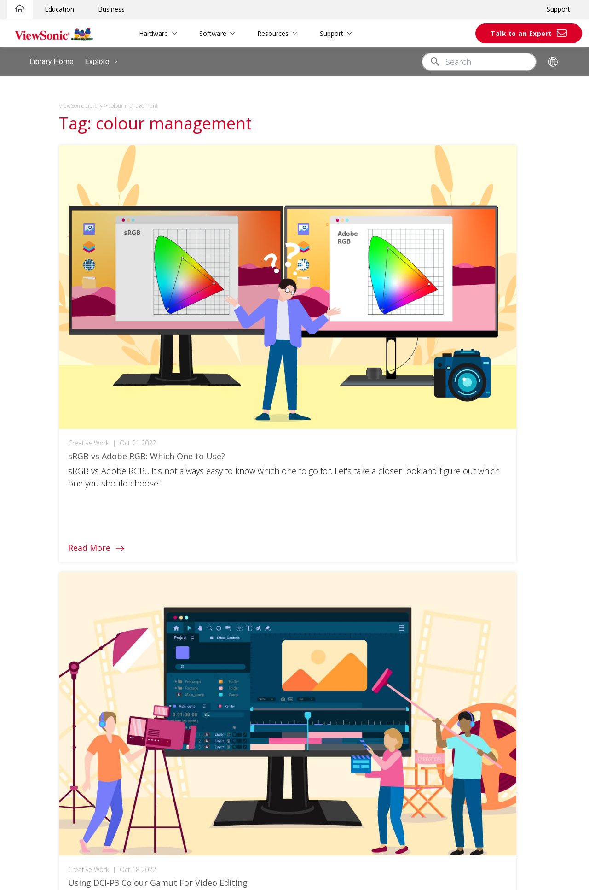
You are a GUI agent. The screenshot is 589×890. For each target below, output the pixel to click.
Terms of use (285, 837)
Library (249, 499)
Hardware (145, 33)
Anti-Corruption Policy (499, 656)
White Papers (260, 556)
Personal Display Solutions (168, 780)
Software (205, 33)
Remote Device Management (172, 681)
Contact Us (369, 556)
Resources (265, 33)
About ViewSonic (491, 499)
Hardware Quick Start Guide (396, 570)
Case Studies (260, 514)
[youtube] (237, 451)
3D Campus (145, 598)
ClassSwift (30, 681)
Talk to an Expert (521, 33)
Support (558, 9)
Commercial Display (45, 569)
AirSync (25, 710)
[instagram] (218, 451)
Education (59, 9)
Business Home (151, 625)
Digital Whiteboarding (160, 696)
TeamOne (30, 696)
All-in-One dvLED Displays (54, 555)
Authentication (150, 541)
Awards (477, 542)
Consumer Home (154, 737)
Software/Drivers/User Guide (398, 528)
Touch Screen (149, 527)
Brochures (256, 542)
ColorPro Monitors (43, 598)
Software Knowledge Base (393, 585)
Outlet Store (33, 612)
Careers (478, 613)
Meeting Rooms (151, 639)
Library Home (51, 61)
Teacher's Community (161, 583)
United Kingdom (500, 450)
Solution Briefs (262, 528)
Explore (103, 61)
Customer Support (382, 499)
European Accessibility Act (506, 684)
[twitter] (201, 451)
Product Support (378, 514)
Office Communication (162, 667)
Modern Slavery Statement (507, 627)
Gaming (138, 765)
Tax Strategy (485, 641)
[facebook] (184, 451)
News (474, 556)
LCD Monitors (35, 512)
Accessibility (327, 837)
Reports (252, 570)
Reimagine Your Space (162, 794)
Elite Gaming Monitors (48, 583)
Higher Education (153, 569)
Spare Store (33, 626)
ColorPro (141, 751)
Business (111, 9)
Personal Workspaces (161, 653)
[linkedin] (256, 451)
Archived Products (381, 599)
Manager (27, 667)
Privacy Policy (242, 837)
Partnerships (485, 670)
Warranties (369, 542)
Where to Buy (486, 599)
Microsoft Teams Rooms (165, 710)
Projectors (30, 527)
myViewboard (35, 653)
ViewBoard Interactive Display (60, 541)
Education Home (153, 512)
